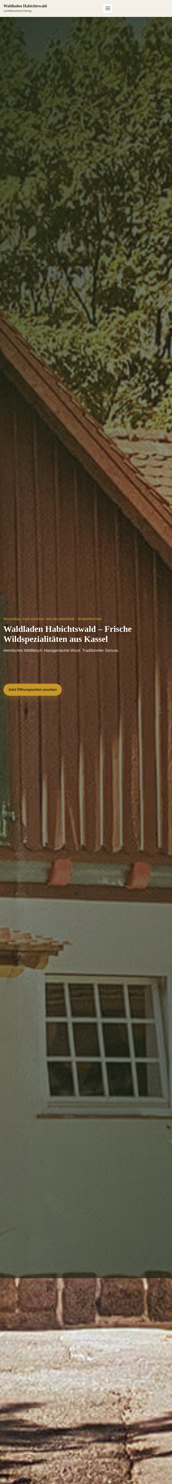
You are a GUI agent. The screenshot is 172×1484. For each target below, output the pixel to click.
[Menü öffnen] (108, 8)
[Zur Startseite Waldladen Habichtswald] (25, 8)
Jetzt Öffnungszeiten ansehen (32, 689)
